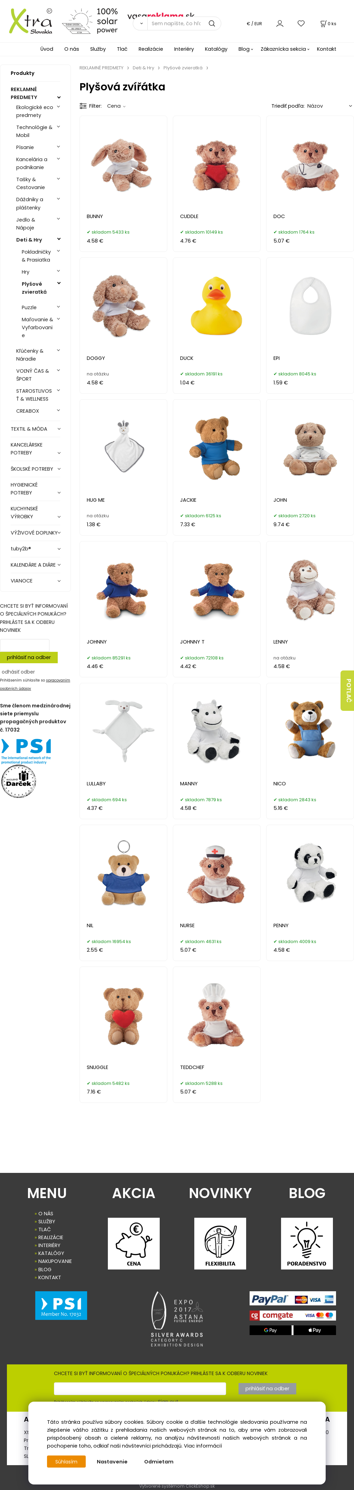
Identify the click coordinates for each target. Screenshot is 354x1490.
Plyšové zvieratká (34, 288)
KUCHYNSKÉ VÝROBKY (24, 512)
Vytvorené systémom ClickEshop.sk (177, 1486)
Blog (244, 49)
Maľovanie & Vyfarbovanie (37, 327)
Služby (98, 49)
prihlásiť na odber (29, 657)
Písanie (25, 147)
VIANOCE (21, 580)
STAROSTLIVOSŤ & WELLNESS (34, 395)
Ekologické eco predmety (34, 111)
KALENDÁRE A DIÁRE (33, 564)
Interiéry (184, 49)
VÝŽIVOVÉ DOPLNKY (34, 532)
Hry (25, 271)
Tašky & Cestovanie (30, 183)
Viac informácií (203, 1445)
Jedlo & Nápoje (25, 223)
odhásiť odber (18, 671)
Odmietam (159, 1461)
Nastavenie (112, 1461)
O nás (71, 49)
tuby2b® (21, 548)
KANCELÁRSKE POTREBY (27, 448)
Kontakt (326, 49)
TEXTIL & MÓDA (29, 428)
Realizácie (151, 49)
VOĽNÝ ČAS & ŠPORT (32, 374)
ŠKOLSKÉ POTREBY (32, 468)
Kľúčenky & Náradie (30, 354)
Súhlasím (66, 1461)
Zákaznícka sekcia (283, 49)
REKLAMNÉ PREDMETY (24, 93)
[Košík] (327, 23)
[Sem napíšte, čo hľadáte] (184, 23)
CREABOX (27, 411)
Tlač (122, 49)
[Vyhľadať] (140, 23)
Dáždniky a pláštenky (29, 203)
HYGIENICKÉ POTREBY (24, 488)
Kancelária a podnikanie (31, 163)
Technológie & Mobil (34, 131)
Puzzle (29, 307)
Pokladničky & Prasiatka (36, 255)
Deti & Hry (29, 239)
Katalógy (216, 49)
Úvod (46, 49)
